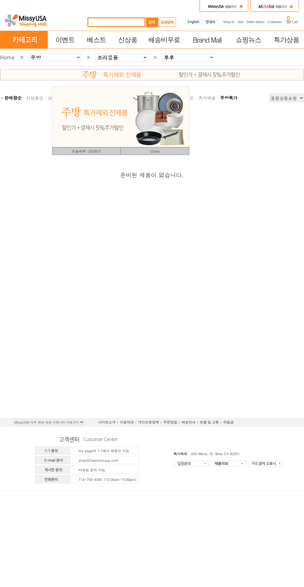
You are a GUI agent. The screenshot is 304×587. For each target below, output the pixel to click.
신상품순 (34, 98)
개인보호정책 (148, 422)
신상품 (127, 40)
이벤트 (64, 40)
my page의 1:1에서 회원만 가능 (103, 450)
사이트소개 (107, 422)
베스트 (96, 40)
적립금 (228, 422)
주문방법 (170, 422)
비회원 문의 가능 (91, 469)
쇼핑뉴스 (248, 40)
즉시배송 (207, 98)
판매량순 (13, 98)
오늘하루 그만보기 (86, 151)
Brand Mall (207, 40)
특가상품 (286, 40)
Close (155, 151)
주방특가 (228, 98)
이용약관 (127, 422)
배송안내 (188, 422)
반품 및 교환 (209, 422)
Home (7, 57)
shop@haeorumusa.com (98, 460)
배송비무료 (164, 40)
